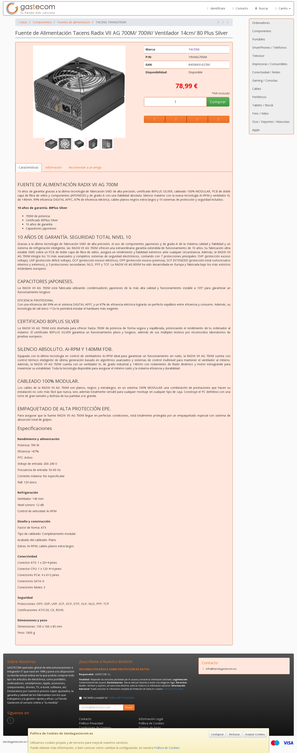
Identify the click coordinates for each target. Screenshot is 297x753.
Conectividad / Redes (266, 72)
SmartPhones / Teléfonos (269, 47)
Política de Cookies (166, 748)
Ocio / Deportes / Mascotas (271, 122)
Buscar (261, 8)
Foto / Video (260, 113)
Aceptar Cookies (255, 734)
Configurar (217, 734)
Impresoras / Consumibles (269, 64)
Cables (256, 89)
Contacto (239, 8)
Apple (256, 130)
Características (28, 167)
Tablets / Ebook (262, 105)
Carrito (282, 8)
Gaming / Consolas (265, 80)
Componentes (261, 31)
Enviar (128, 707)
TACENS (194, 49)
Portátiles (258, 39)
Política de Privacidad (173, 688)
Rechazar (234, 734)
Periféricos (259, 97)
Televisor (258, 56)
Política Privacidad (91, 723)
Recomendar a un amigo (85, 167)
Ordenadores (261, 23)
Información (53, 167)
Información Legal (151, 719)
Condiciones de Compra (95, 728)
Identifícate (215, 8)
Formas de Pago (150, 728)
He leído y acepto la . (108, 697)
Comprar (218, 101)
